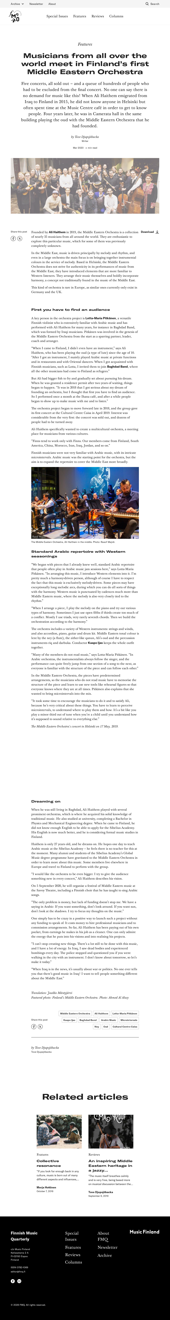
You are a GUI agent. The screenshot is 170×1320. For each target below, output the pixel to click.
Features (79, 16)
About (52, 3)
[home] (15, 16)
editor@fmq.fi (18, 1271)
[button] (17, 4)
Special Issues (57, 16)
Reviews (97, 16)
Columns (116, 16)
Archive (105, 1255)
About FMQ (103, 1236)
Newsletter (36, 3)
